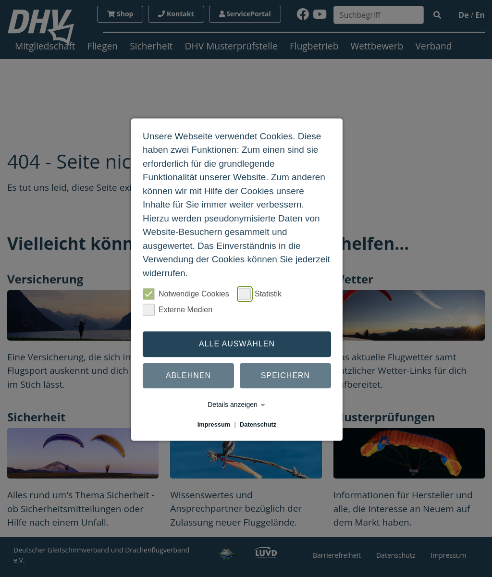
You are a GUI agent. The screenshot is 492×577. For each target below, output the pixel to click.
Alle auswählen (237, 344)
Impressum (213, 424)
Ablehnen (188, 375)
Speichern (285, 375)
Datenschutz (258, 424)
